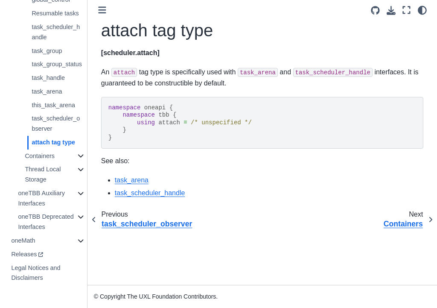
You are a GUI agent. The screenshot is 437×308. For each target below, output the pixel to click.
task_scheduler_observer (56, 123)
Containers (40, 156)
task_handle (48, 77)
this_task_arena (53, 105)
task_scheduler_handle (56, 32)
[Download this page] (391, 10)
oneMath (23, 240)
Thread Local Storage (43, 174)
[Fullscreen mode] (406, 10)
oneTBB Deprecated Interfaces (45, 221)
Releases (24, 254)
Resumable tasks (55, 13)
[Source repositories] (375, 10)
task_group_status (57, 64)
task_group (47, 50)
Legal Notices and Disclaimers (35, 273)
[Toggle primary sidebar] (102, 10)
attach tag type (53, 142)
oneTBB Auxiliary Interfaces (41, 198)
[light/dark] (422, 10)
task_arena (47, 91)
